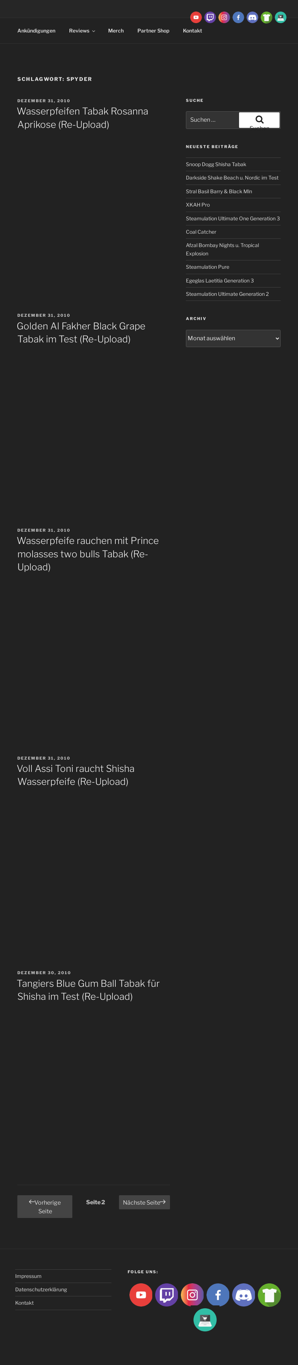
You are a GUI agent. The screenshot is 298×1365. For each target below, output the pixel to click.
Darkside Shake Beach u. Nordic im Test (232, 177)
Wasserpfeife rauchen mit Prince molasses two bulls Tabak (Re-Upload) (88, 554)
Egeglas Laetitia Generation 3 (220, 280)
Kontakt (24, 1303)
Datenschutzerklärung (41, 1289)
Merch (116, 30)
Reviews (82, 30)
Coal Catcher (201, 232)
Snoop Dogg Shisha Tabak (216, 164)
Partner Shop (153, 30)
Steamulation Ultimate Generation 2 (227, 294)
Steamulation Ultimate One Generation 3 (233, 218)
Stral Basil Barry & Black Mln (219, 191)
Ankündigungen (36, 30)
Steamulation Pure (207, 267)
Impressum (28, 1276)
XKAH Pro (198, 205)
